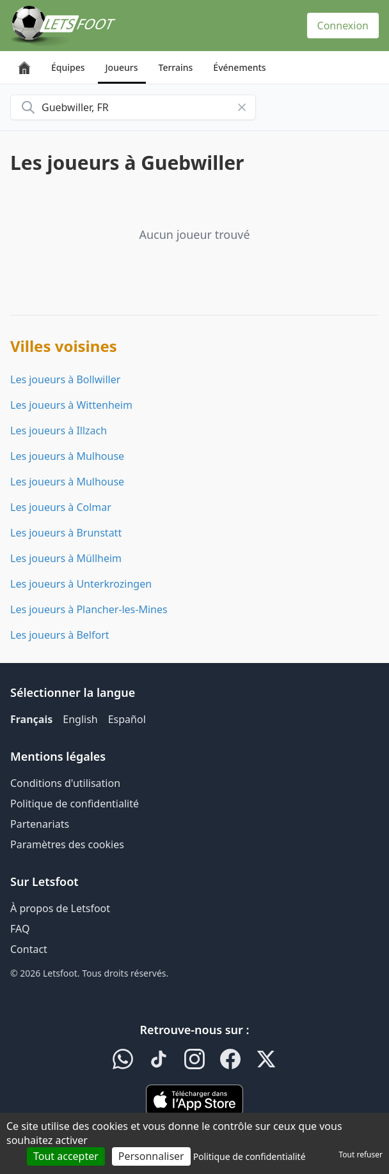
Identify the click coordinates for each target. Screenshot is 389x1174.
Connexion (343, 26)
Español (127, 719)
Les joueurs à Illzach (58, 430)
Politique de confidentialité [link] (249, 1156)
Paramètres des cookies (67, 844)
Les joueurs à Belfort (59, 635)
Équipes (68, 67)
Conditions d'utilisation (65, 783)
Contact (28, 949)
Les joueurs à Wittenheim (71, 405)
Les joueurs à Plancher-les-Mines (89, 609)
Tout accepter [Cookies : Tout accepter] (66, 1156)
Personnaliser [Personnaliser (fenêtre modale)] (151, 1156)
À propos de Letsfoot (60, 908)
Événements (239, 67)
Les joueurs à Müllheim (66, 558)
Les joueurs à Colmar (60, 507)
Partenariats (39, 824)
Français (31, 719)
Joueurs (122, 67)
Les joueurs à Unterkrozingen (81, 584)
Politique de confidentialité (74, 804)
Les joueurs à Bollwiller (65, 379)
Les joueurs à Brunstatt (66, 533)
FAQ (19, 929)
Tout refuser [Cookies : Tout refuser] (361, 1154)
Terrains (176, 67)
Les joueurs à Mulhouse (67, 456)
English (80, 719)
